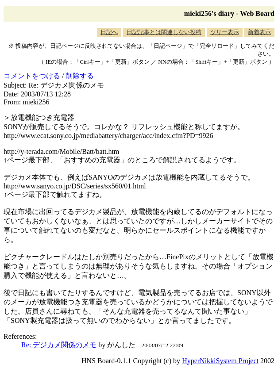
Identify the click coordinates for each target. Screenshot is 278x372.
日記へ (109, 32)
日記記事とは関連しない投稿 (164, 32)
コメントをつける (32, 76)
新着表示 (259, 32)
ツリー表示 (224, 32)
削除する (80, 76)
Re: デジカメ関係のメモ (59, 345)
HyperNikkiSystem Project (220, 360)
